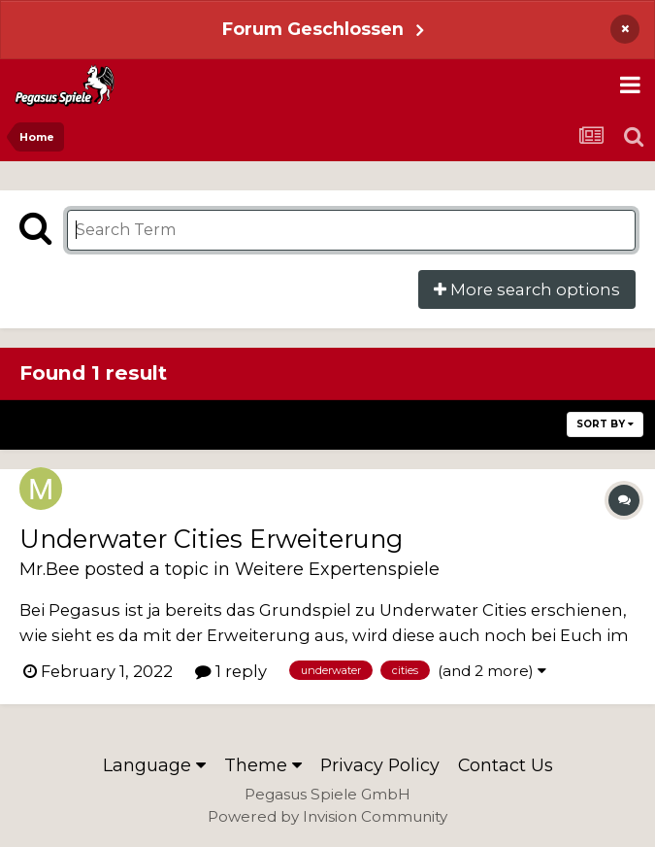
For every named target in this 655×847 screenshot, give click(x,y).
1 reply (231, 671)
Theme (263, 765)
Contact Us (505, 765)
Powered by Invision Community (327, 816)
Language (154, 765)
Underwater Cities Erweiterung (211, 539)
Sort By (605, 424)
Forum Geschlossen (313, 28)
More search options (527, 289)
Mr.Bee (49, 569)
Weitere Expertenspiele (337, 569)
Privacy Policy (380, 765)
